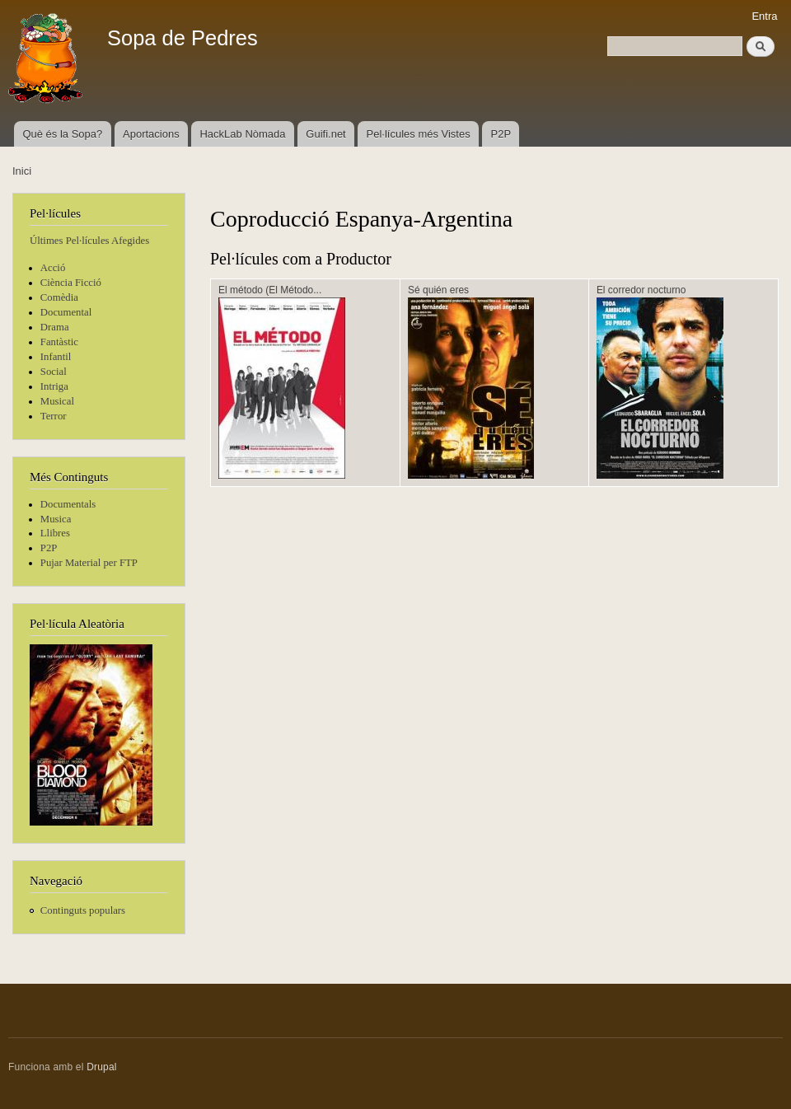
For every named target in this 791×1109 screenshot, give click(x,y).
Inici (21, 171)
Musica (56, 519)
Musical (57, 401)
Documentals (68, 504)
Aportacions (151, 134)
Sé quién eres (438, 290)
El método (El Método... (269, 290)
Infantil (56, 357)
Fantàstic (59, 342)
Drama (54, 327)
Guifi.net (325, 134)
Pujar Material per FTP (89, 563)
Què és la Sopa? (62, 134)
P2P (501, 134)
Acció (53, 268)
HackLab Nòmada (242, 134)
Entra (764, 16)
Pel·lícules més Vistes (418, 134)
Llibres (55, 533)
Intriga (54, 386)
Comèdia (59, 297)
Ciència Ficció (70, 282)
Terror (53, 416)
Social (53, 371)
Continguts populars (82, 910)
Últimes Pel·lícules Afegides (89, 240)
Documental (65, 312)
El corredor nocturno (641, 290)
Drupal (102, 1067)
